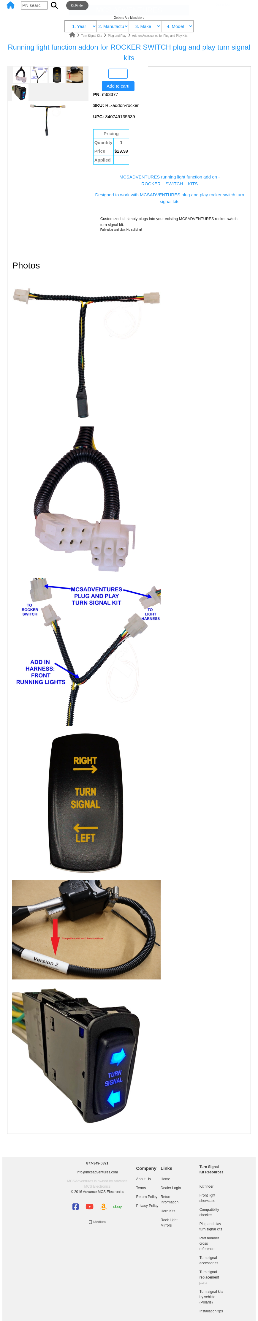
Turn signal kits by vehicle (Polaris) (211, 1297)
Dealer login (223, 4)
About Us (143, 1179)
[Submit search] (54, 5)
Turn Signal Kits (92, 35)
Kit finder (206, 1186)
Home (165, 1179)
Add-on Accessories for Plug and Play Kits (160, 35)
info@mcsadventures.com (97, 1172)
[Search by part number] (34, 5)
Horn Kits (168, 1211)
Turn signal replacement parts (209, 1277)
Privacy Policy (147, 1206)
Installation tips (211, 1311)
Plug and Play (117, 35)
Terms (141, 1188)
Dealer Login (171, 1188)
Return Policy (146, 1197)
